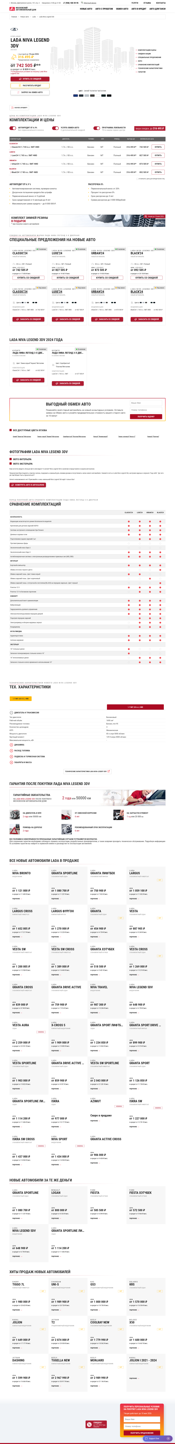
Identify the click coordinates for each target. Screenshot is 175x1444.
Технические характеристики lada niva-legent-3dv (86, 771)
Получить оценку (146, 416)
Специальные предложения (149, 57)
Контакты (161, 3)
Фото (140, 61)
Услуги (134, 3)
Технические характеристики (150, 68)
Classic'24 (20, 291)
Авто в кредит (138, 9)
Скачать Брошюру (20, 108)
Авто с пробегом (104, 9)
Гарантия (141, 72)
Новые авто (86, 9)
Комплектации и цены (147, 50)
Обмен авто (122, 9)
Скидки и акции (144, 54)
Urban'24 (97, 291)
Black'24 (137, 291)
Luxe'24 (57, 291)
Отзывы (147, 3)
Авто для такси (157, 9)
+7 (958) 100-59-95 (70, 3)
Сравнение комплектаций (148, 65)
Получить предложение (142, 1433)
